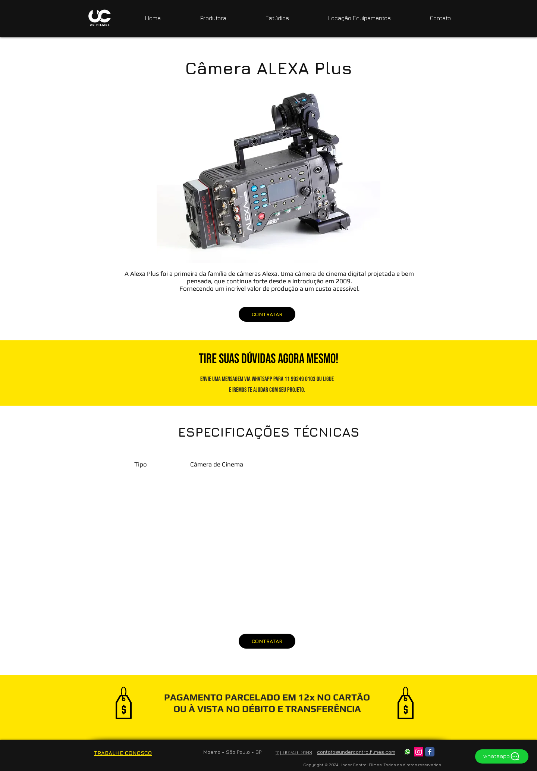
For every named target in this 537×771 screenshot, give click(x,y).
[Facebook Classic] (429, 751)
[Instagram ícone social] (418, 751)
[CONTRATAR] (267, 314)
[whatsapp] (501, 756)
